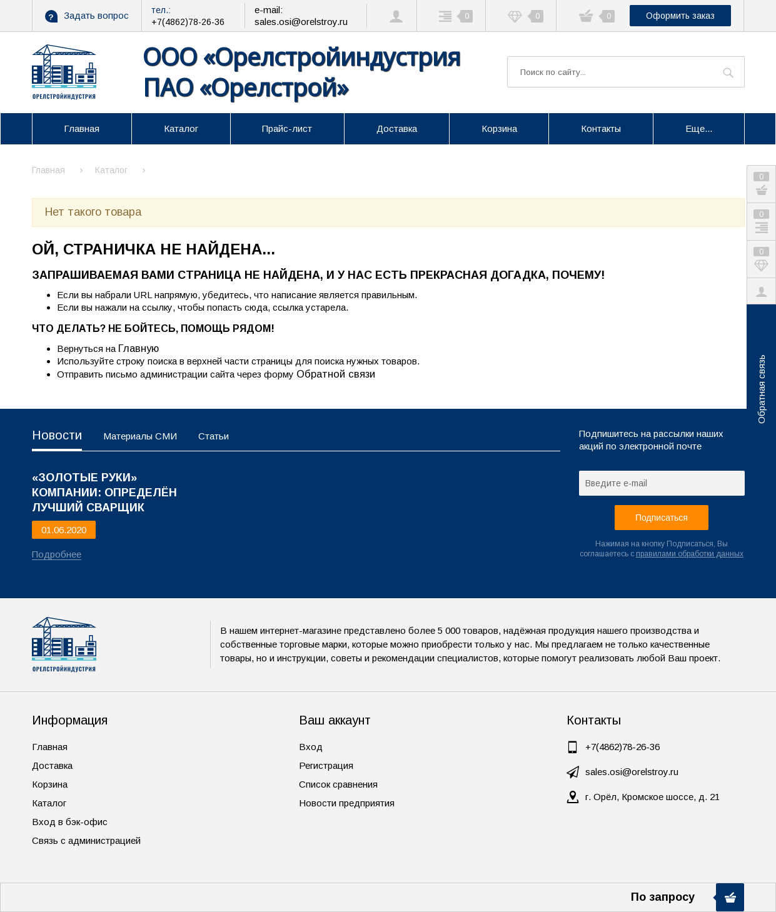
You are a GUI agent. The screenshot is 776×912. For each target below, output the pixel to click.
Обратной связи (335, 373)
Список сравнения (338, 784)
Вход (311, 746)
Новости (57, 435)
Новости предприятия (347, 803)
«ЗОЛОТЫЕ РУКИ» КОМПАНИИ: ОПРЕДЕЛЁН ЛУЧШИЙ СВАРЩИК (104, 485)
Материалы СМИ (140, 436)
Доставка (52, 765)
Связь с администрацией (86, 840)
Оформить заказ (680, 16)
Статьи (213, 436)
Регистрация (326, 765)
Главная (50, 746)
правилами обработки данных (689, 553)
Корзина (50, 784)
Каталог (49, 803)
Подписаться (661, 518)
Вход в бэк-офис (70, 821)
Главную (138, 348)
